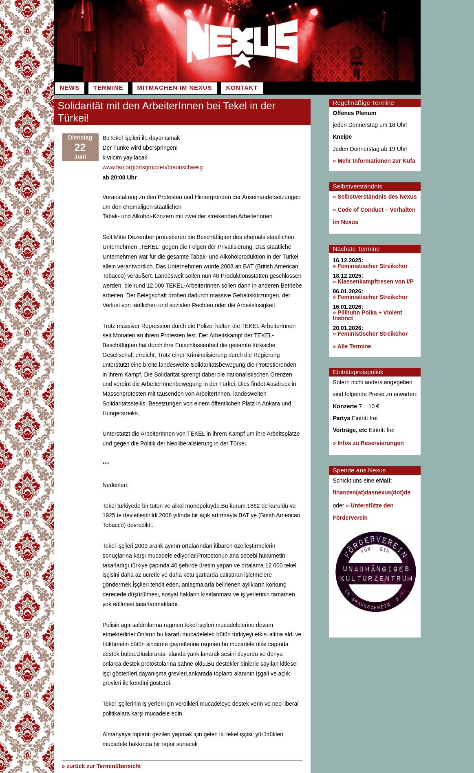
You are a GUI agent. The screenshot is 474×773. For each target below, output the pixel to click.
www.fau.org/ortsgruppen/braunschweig (153, 167)
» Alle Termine (352, 346)
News (69, 87)
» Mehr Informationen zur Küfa (374, 160)
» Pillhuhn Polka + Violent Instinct (368, 315)
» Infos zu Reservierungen (368, 443)
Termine (108, 87)
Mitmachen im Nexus (174, 87)
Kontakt (242, 87)
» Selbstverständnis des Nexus (375, 196)
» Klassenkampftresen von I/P (373, 281)
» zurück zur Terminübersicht (101, 765)
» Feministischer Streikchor (370, 266)
